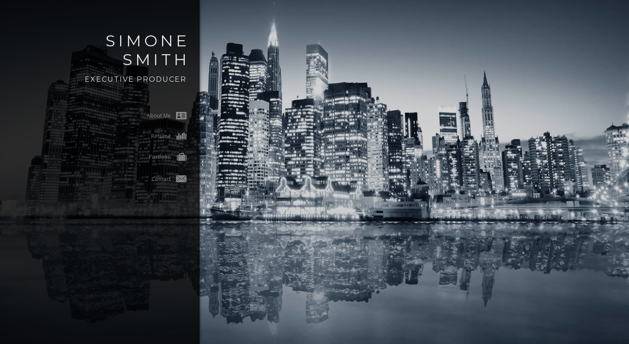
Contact (153, 179)
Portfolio (152, 157)
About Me (151, 115)
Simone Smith (132, 50)
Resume (153, 136)
